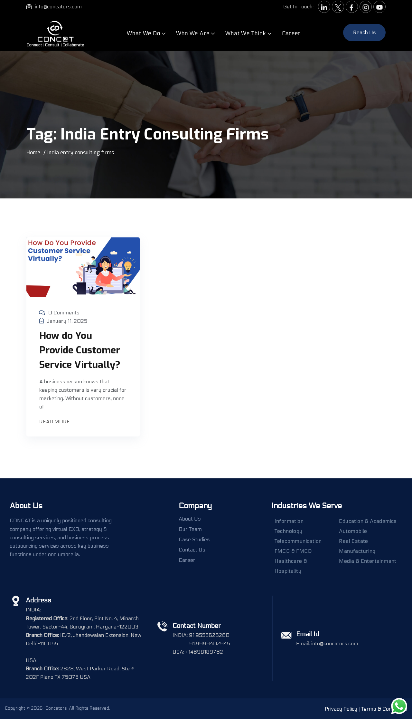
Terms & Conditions (384, 709)
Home (33, 152)
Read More (55, 422)
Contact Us (192, 549)
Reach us (364, 32)
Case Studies (194, 539)
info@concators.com (58, 7)
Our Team (190, 529)
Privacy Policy (341, 709)
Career (291, 33)
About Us (190, 519)
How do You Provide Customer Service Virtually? (79, 350)
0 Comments (59, 313)
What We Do (143, 33)
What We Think (245, 33)
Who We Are (193, 33)
